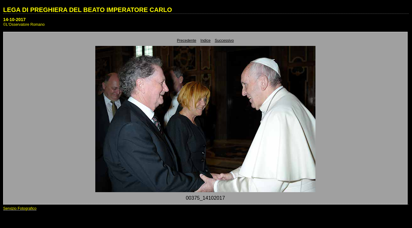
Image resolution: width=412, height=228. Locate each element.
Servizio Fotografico (19, 208)
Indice (205, 40)
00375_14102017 (205, 198)
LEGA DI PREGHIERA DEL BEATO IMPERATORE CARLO (87, 9)
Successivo (224, 40)
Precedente (186, 40)
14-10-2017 (14, 19)
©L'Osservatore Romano (24, 24)
